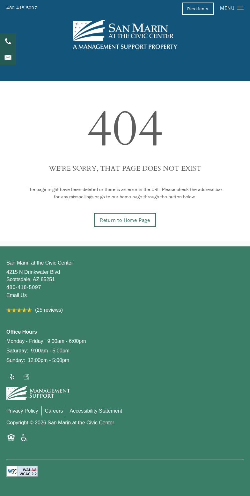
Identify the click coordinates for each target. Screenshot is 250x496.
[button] (197, 8)
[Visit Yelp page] (12, 377)
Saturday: (17, 350)
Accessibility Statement (96, 411)
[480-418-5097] (8, 41)
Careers (54, 411)
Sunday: (15, 360)
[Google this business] (27, 377)
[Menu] (232, 7)
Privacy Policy (22, 411)
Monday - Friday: (25, 341)
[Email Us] (8, 57)
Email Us (16, 295)
